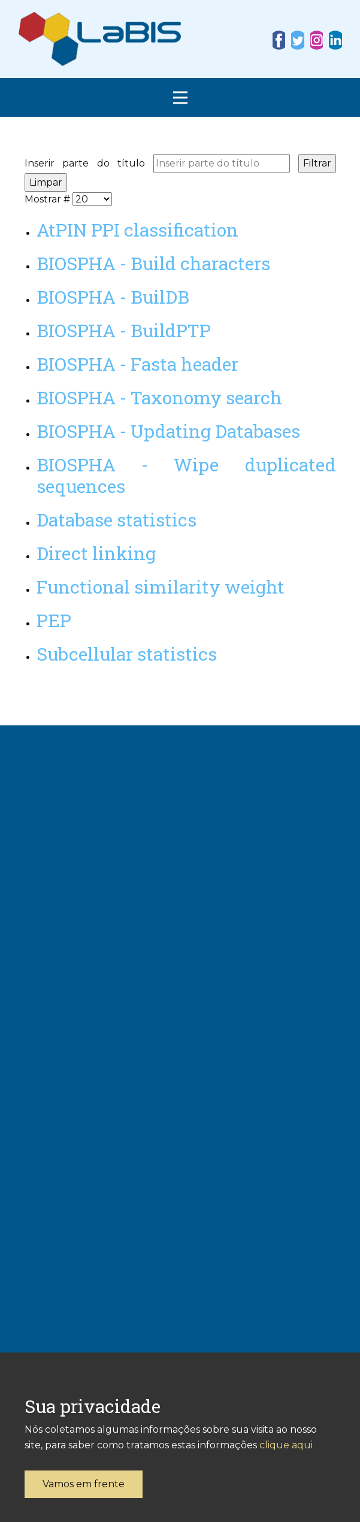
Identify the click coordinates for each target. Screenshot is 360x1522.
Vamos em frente (84, 1484)
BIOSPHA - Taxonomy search (159, 397)
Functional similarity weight (161, 586)
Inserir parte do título (89, 163)
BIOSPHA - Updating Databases (168, 431)
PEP (54, 620)
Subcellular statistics (127, 653)
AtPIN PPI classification (137, 229)
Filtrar (317, 163)
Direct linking (96, 553)
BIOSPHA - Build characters (153, 263)
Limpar (45, 182)
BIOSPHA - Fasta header (137, 364)
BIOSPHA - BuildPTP (124, 330)
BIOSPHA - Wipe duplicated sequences (186, 475)
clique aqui (286, 1445)
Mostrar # (48, 199)
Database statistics (116, 519)
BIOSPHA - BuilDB (113, 296)
